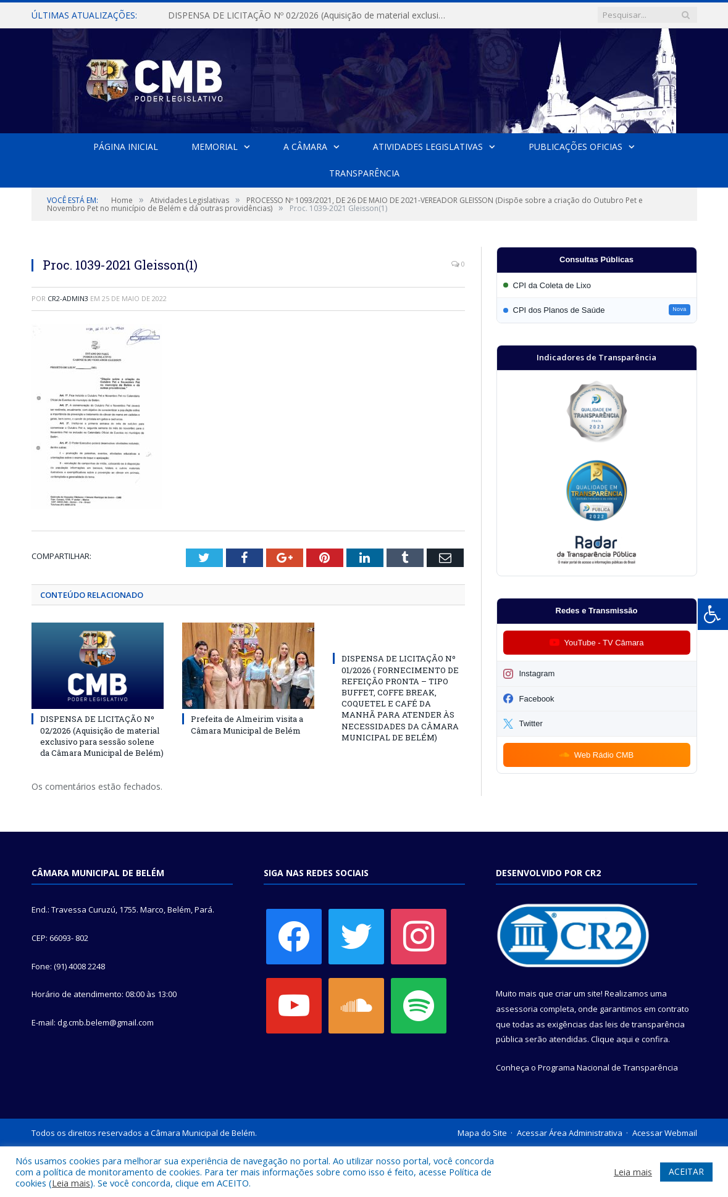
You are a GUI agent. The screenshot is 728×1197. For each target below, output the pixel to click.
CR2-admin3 (68, 298)
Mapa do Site (482, 1132)
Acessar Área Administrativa (569, 1132)
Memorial (214, 146)
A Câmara (305, 146)
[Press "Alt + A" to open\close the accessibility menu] (713, 614)
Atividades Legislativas (428, 146)
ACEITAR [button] (686, 1171)
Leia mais (71, 1183)
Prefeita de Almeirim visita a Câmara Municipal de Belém (247, 725)
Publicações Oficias (575, 146)
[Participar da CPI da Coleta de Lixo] (597, 285)
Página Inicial (126, 146)
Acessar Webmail (664, 1132)
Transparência (364, 173)
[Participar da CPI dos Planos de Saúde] (597, 310)
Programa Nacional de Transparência (608, 1067)
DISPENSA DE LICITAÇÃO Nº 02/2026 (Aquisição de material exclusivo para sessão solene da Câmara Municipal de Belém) (309, 15)
